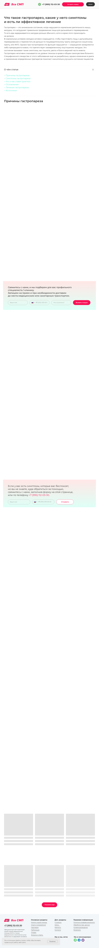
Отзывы (33, 932)
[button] (73, 4)
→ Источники (10, 90)
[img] (39, 4)
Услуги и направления (38, 925)
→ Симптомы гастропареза (17, 78)
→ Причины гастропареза (16, 75)
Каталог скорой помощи (39, 922)
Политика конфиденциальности (84, 922)
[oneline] (61, 302)
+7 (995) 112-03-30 (51, 4)
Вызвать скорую (82, 302)
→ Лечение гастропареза (16, 87)
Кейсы (57, 925)
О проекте (58, 922)
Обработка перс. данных (81, 925)
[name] (18, 302)
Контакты (58, 930)
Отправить (65, 502)
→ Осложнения (11, 84)
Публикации (35, 930)
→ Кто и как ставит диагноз (17, 81)
